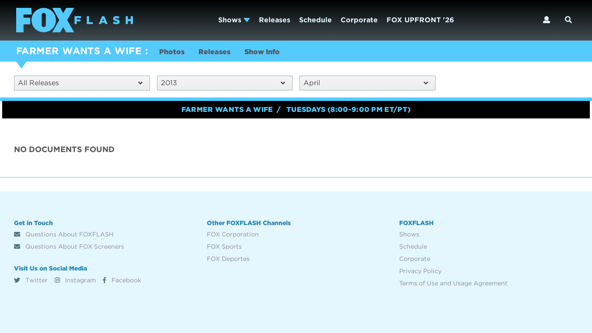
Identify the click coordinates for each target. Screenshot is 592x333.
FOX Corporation (233, 234)
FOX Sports (224, 246)
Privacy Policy (420, 270)
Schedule (315, 20)
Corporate (359, 20)
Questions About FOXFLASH (64, 234)
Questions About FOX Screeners (69, 246)
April (365, 83)
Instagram (75, 280)
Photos (172, 52)
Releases (274, 20)
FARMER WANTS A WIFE (79, 50)
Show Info (262, 52)
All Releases (80, 83)
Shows (234, 20)
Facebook (122, 280)
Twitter (31, 280)
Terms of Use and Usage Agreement (453, 283)
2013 (223, 83)
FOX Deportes (228, 258)
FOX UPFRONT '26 (420, 20)
